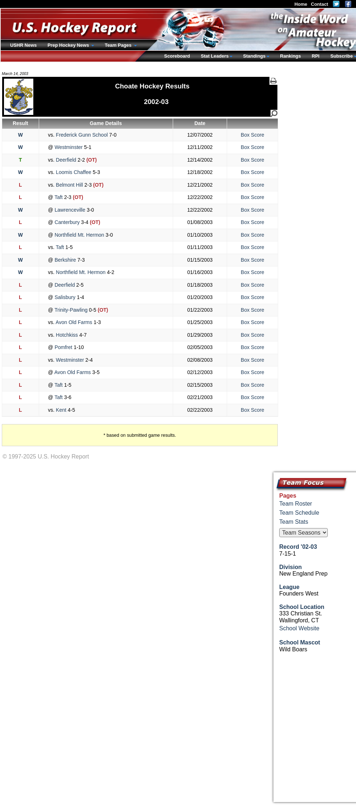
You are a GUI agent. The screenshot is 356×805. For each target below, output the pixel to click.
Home (300, 4)
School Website (299, 628)
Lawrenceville (70, 210)
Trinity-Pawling (71, 310)
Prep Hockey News (68, 45)
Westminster (68, 147)
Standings (254, 56)
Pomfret (63, 347)
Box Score (252, 135)
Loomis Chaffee (73, 172)
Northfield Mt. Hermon (79, 235)
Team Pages (119, 45)
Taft (58, 197)
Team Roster (295, 504)
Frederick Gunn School (81, 135)
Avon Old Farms (73, 322)
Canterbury (67, 222)
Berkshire (65, 260)
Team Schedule (299, 513)
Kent (61, 410)
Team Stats (293, 522)
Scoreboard (177, 56)
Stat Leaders (215, 56)
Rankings (290, 56)
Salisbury (65, 297)
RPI (315, 56)
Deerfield (66, 160)
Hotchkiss (66, 335)
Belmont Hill (69, 185)
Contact (319, 4)
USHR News (23, 45)
